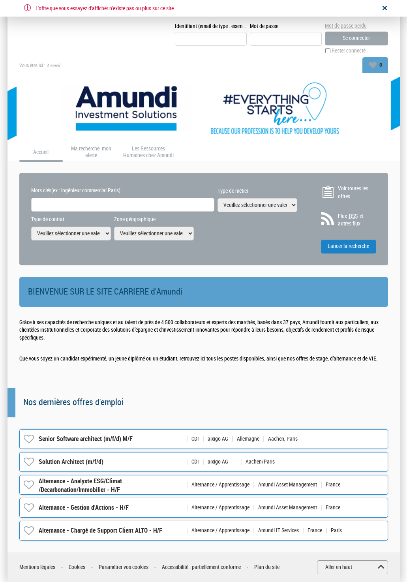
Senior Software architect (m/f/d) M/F (86, 439)
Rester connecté (349, 50)
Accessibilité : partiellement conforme (201, 567)
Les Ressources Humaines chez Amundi (148, 152)
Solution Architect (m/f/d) (71, 462)
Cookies (77, 567)
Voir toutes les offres (353, 192)
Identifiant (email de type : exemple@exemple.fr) (211, 26)
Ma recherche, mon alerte (91, 152)
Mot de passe (264, 26)
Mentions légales (37, 567)
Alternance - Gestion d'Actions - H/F (84, 507)
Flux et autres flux (351, 219)
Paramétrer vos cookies (123, 567)
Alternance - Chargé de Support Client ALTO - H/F (100, 530)
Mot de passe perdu (346, 26)
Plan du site (266, 567)
